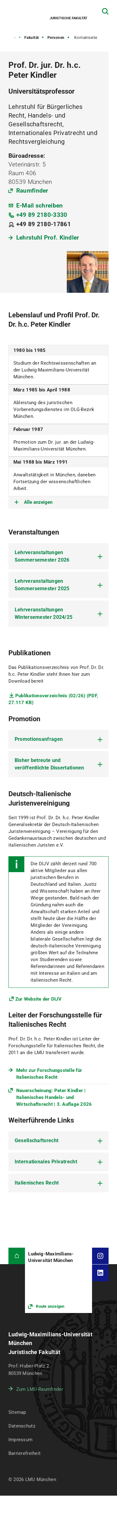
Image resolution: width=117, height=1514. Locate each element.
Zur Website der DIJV (38, 999)
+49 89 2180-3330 (41, 214)
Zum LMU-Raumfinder (39, 1389)
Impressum (20, 1439)
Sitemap (17, 1412)
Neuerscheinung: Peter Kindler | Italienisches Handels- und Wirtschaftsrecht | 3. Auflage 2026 (54, 1097)
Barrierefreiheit (24, 1453)
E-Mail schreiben (39, 205)
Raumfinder (32, 190)
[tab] (58, 556)
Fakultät (31, 37)
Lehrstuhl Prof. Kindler (47, 237)
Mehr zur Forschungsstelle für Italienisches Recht (49, 1074)
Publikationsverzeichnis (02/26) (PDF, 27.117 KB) (53, 699)
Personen (56, 37)
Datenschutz (21, 1426)
